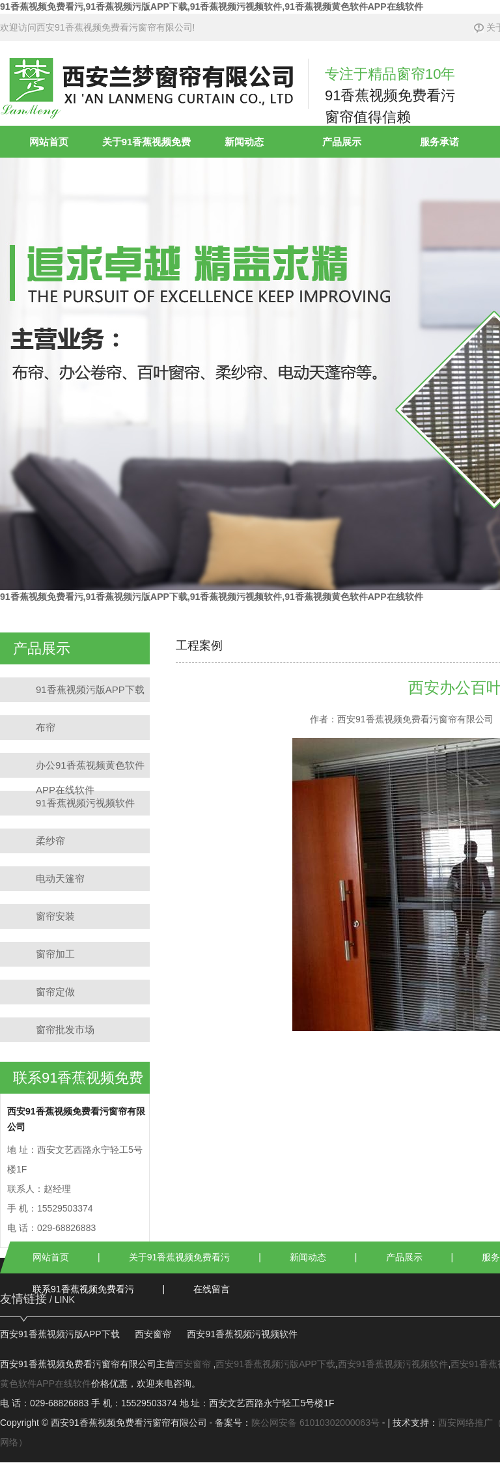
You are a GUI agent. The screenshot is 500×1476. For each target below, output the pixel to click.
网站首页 (48, 141)
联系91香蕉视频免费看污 (83, 1289)
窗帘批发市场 (65, 1029)
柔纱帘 (50, 840)
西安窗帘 (153, 1334)
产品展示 (341, 141)
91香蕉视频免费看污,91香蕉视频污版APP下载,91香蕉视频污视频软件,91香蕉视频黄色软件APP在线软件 (211, 6)
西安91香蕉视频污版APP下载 (60, 1334)
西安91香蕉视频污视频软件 (242, 1334)
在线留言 (211, 1289)
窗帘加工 (55, 953)
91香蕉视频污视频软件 (85, 802)
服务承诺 (439, 141)
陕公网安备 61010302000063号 (315, 1422)
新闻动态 (244, 141)
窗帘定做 (55, 991)
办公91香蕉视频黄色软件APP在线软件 (90, 768)
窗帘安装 (55, 916)
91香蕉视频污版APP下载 (90, 689)
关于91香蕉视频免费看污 (179, 1257)
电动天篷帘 (60, 878)
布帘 (45, 727)
